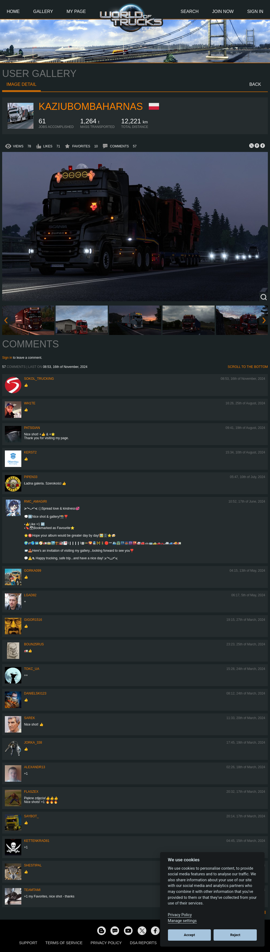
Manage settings (182, 921)
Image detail (21, 84)
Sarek (29, 718)
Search (190, 11)
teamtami (32, 890)
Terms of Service (63, 943)
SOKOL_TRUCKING (39, 379)
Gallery (43, 11)
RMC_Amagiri (35, 501)
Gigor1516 (33, 620)
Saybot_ (31, 816)
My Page (76, 11)
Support (28, 943)
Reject (235, 935)
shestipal (33, 865)
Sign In (255, 11)
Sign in (7, 358)
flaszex (31, 792)
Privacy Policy (106, 943)
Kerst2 (30, 452)
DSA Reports (143, 943)
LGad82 (30, 595)
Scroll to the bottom (248, 367)
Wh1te (29, 403)
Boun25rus (34, 644)
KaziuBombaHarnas (91, 106)
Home (13, 11)
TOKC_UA (31, 669)
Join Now (223, 11)
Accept (189, 935)
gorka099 (32, 570)
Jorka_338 (33, 742)
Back (255, 84)
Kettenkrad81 (36, 841)
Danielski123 (35, 693)
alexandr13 (34, 767)
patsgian (32, 428)
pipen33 (30, 477)
